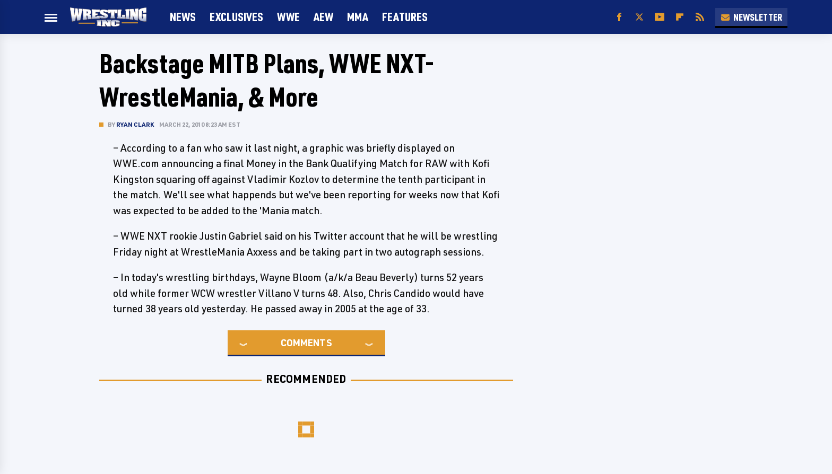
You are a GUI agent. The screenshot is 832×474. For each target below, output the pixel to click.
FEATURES (405, 17)
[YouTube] (659, 17)
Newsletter (751, 17)
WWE (288, 17)
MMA (357, 17)
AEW (323, 17)
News (183, 17)
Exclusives (236, 17)
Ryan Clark (135, 124)
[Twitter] (639, 17)
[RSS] (700, 17)
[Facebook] (619, 17)
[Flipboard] (679, 17)
